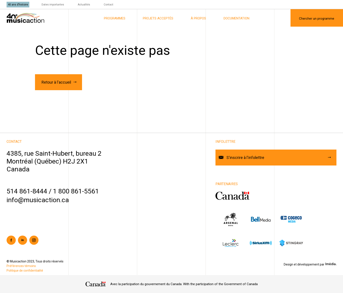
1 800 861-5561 (76, 191)
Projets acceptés (158, 18)
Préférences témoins (21, 266)
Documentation (236, 18)
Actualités (84, 4)
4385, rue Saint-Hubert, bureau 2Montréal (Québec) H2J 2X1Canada (54, 161)
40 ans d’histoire (18, 4)
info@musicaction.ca (38, 200)
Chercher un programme (316, 19)
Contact (108, 4)
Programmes (114, 18)
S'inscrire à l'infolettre (245, 157)
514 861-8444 (27, 191)
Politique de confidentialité (25, 270)
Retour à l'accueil (56, 82)
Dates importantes (53, 4)
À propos (198, 18)
